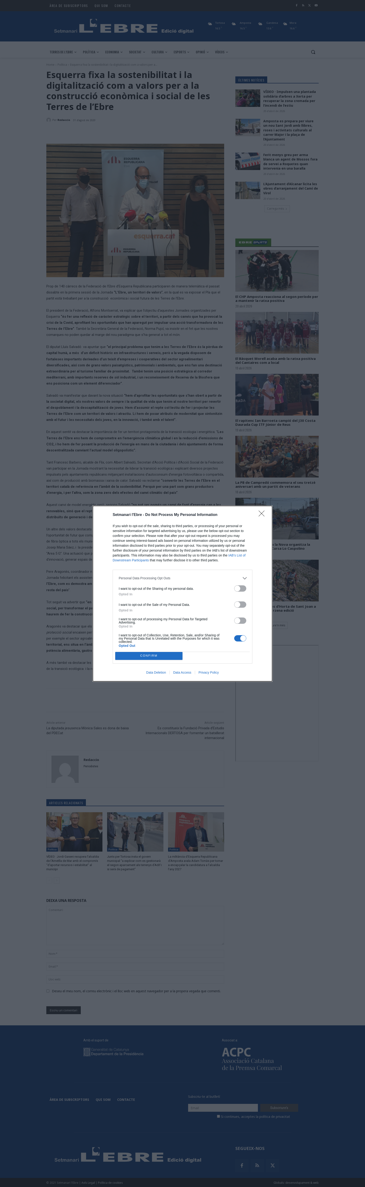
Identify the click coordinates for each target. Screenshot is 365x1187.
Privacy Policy (209, 672)
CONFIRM (149, 656)
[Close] (263, 515)
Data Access (182, 672)
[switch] (240, 588)
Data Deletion (156, 672)
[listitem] (182, 578)
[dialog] (182, 593)
